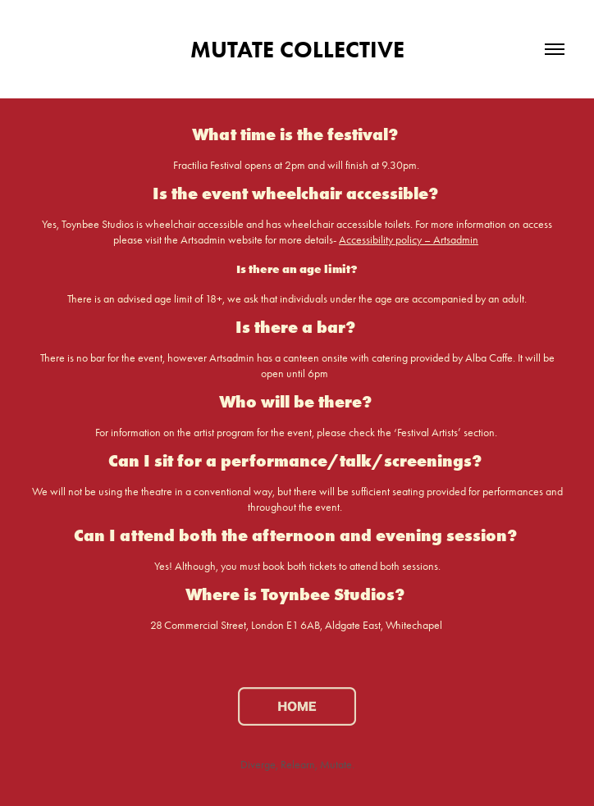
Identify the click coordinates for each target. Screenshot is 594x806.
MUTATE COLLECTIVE (297, 49)
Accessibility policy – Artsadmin (408, 240)
